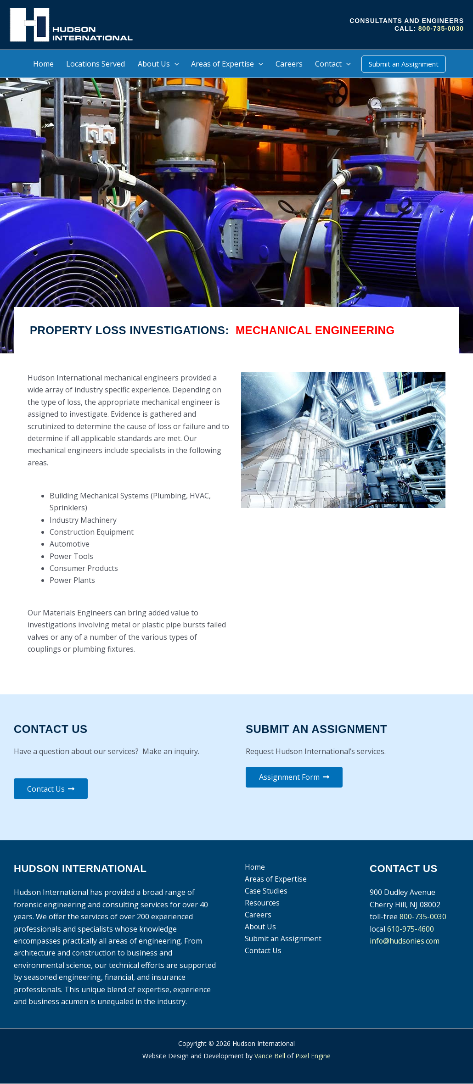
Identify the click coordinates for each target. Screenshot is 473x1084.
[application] (174, 64)
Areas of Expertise (274, 880)
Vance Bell (269, 1055)
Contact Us (262, 952)
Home (253, 867)
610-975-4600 (410, 929)
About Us (259, 928)
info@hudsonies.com (405, 941)
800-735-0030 (441, 28)
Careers (256, 916)
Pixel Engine (313, 1055)
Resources (261, 904)
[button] (403, 64)
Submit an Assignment (282, 940)
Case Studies (265, 892)
